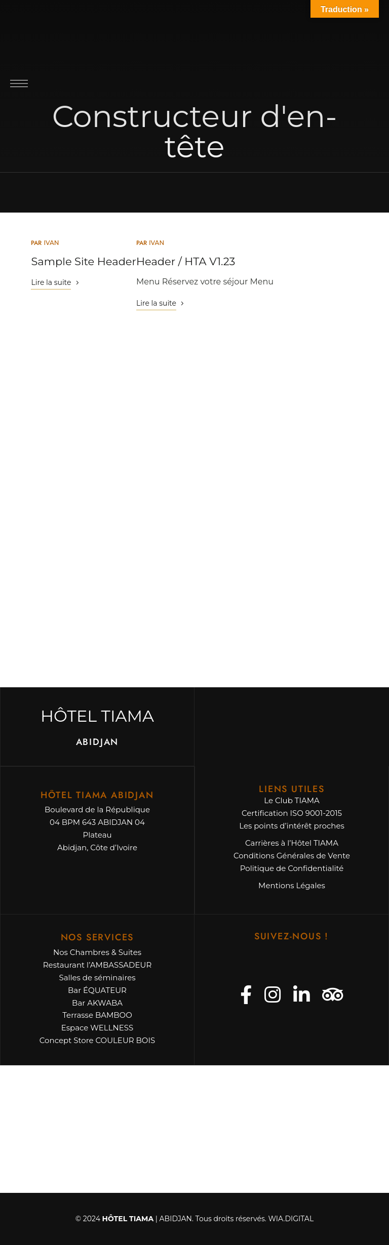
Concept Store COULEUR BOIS (97, 1040)
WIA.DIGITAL (291, 1218)
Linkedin (301, 994)
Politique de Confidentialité (292, 868)
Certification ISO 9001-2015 (292, 813)
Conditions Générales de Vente (292, 855)
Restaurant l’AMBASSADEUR (97, 965)
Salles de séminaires (97, 977)
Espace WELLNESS (97, 1027)
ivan (51, 242)
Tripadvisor (332, 994)
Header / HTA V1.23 (185, 261)
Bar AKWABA (97, 1003)
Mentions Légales (291, 885)
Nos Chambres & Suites (97, 952)
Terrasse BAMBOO (97, 1015)
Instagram (272, 994)
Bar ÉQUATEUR (97, 990)
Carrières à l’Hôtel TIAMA (291, 843)
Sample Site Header (83, 261)
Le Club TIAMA (292, 800)
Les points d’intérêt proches (291, 826)
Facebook (246, 994)
